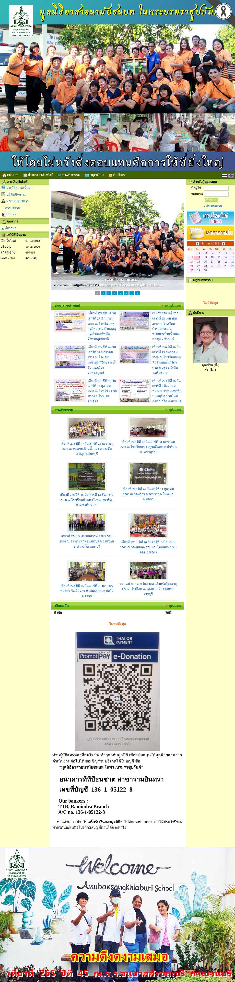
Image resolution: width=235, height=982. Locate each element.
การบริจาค (12, 208)
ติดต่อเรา (117, 174)
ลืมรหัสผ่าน (214, 206)
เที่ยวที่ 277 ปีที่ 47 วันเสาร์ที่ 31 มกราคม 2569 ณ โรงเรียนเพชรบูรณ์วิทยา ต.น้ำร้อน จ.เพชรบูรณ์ (148, 447)
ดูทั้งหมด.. (176, 410)
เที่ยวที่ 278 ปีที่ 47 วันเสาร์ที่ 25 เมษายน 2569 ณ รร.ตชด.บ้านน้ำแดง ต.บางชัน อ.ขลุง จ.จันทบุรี (86, 449)
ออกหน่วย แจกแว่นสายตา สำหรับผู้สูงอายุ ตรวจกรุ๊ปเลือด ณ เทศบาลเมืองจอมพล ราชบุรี (148, 589)
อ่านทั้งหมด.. (174, 306)
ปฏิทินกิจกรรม (16, 194)
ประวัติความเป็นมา (19, 187)
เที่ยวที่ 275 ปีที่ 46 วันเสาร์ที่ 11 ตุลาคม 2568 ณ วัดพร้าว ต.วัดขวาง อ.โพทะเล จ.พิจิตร (102, 391)
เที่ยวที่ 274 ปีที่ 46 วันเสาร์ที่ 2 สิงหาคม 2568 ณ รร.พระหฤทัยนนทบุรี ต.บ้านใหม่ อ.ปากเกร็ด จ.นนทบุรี (166, 391)
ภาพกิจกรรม (69, 174)
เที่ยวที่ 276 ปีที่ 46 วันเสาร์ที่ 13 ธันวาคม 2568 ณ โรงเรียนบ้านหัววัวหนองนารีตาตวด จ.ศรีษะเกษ (87, 500)
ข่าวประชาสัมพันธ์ (38, 174)
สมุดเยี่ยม (94, 174)
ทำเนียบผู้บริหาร (17, 201)
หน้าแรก (10, 174)
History (11, 214)
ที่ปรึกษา (8, 228)
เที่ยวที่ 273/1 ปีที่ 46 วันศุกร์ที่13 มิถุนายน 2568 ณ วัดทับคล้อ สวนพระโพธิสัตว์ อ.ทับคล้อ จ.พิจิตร (148, 547)
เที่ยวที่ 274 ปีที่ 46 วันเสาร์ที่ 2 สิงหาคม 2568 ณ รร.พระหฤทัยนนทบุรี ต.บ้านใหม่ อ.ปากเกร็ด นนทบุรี (86, 541)
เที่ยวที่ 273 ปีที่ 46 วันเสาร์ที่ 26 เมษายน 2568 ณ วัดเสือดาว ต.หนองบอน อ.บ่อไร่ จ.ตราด (87, 591)
